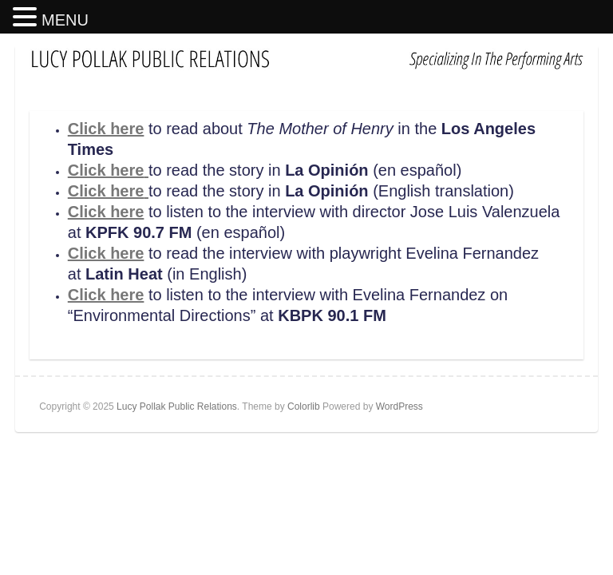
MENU (65, 20)
